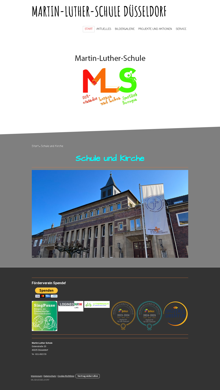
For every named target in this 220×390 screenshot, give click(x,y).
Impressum (36, 376)
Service (181, 29)
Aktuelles (103, 29)
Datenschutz (50, 376)
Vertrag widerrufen (88, 376)
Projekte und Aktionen (155, 29)
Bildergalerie (125, 29)
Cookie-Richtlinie (66, 376)
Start (89, 29)
